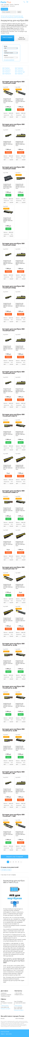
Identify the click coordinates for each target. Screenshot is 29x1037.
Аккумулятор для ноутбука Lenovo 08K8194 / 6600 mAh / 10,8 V (20, 143)
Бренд (5, 46)
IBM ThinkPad (5, 68)
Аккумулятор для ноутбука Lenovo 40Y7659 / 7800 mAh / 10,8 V (8, 220)
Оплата (11, 4)
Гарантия (16, 4)
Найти (19, 12)
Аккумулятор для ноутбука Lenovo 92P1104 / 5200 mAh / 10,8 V (8, 467)
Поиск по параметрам (21, 38)
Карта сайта (9, 1034)
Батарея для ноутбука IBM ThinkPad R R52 (13, 372)
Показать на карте (5, 1008)
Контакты (12, 6)
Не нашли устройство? (9, 60)
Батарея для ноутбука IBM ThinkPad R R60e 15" (13, 491)
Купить (8, 109)
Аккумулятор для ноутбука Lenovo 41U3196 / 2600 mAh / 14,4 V (20, 100)
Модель (6, 55)
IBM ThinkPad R (6, 70)
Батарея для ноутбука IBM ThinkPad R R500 (13, 168)
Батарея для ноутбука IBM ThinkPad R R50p (13, 287)
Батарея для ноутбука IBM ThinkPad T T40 (13, 772)
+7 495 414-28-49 (4, 1005)
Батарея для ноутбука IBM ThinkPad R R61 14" (13, 568)
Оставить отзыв (6, 870)
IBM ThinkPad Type (20, 72)
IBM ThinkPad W (6, 73)
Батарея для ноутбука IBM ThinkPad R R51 (13, 330)
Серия (5, 50)
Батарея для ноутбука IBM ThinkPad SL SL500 (13, 730)
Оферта (3, 1034)
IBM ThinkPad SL (19, 70)
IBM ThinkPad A (19, 68)
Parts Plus (6, 2)
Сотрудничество (5, 6)
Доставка (6, 4)
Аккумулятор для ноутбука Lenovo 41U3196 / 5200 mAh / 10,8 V (8, 100)
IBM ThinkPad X (19, 73)
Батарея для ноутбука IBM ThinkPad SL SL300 (13, 644)
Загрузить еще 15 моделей (14, 856)
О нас (2, 4)
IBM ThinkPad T (6, 72)
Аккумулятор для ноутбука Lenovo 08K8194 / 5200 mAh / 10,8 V (8, 143)
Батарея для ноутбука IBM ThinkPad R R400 (13, 82)
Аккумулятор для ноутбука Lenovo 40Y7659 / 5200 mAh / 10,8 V (20, 186)
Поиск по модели (7, 37)
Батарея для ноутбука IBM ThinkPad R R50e (13, 244)
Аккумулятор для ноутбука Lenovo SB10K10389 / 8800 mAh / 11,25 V (7, 186)
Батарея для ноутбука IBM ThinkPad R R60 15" (13, 415)
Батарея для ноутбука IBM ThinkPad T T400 (13, 815)
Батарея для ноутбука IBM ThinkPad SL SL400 (13, 687)
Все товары (4, 9)
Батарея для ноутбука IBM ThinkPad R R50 (13, 125)
